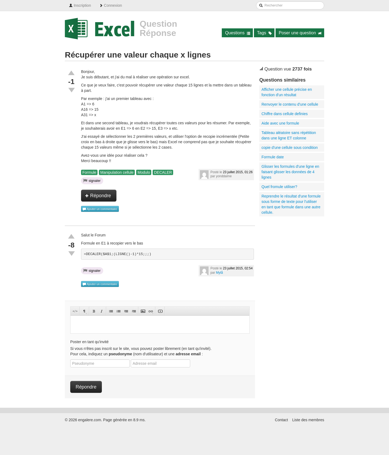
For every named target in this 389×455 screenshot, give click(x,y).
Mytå (219, 273)
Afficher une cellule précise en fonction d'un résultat (286, 92)
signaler (91, 180)
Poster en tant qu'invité (89, 342)
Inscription (80, 5)
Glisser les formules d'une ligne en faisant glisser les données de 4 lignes (290, 171)
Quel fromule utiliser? (279, 187)
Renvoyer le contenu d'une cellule (289, 104)
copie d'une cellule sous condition (289, 147)
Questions (237, 33)
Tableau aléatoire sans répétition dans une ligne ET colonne (288, 135)
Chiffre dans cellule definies (284, 114)
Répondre (98, 195)
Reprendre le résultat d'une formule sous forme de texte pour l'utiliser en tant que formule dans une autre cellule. (291, 204)
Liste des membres (308, 420)
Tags (264, 33)
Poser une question (300, 33)
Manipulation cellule (116, 172)
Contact (281, 420)
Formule (89, 172)
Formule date (272, 157)
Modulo (144, 172)
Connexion (110, 5)
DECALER (163, 172)
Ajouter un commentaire (99, 209)
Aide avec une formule (280, 123)
